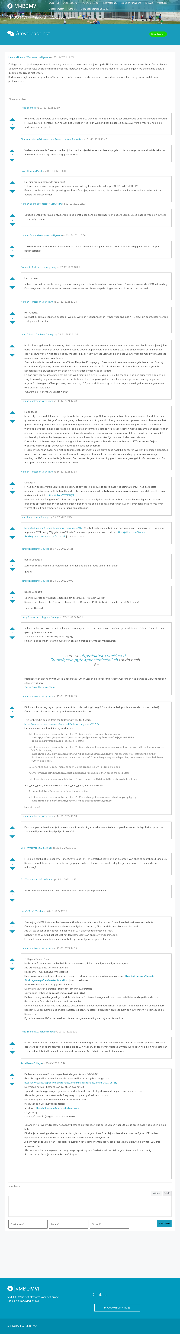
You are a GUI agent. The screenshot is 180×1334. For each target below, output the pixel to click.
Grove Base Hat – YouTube (39, 687)
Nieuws (149, 3)
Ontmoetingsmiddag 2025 (94, 9)
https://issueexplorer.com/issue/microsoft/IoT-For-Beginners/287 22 (61, 724)
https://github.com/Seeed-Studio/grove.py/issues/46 (53, 528)
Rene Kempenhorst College (35, 517)
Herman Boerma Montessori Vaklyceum (41, 203)
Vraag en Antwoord (131, 3)
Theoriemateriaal (90, 3)
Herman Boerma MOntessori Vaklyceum (29, 57)
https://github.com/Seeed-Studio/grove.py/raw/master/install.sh (88, 658)
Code (167, 1193)
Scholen (72, 9)
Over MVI (54, 3)
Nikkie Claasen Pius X (32, 171)
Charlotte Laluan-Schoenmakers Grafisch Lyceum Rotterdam (52, 139)
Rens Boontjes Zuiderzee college (38, 1031)
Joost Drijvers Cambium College (37, 334)
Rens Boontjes (28, 107)
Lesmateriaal (110, 3)
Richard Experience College (35, 548)
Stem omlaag (12, 130)
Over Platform (70, 3)
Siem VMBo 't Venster (32, 911)
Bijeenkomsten (56, 9)
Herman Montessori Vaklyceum (37, 301)
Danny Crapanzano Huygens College (40, 617)
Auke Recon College (31, 1063)
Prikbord (38, 17)
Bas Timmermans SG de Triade (36, 848)
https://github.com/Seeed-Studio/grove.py (58, 1108)
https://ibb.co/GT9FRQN (61, 495)
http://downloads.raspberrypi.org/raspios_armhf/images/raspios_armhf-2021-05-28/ (70, 1082)
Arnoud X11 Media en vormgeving (38, 267)
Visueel (156, 1193)
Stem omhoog (12, 118)
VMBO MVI (17, 17)
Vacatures (162, 3)
